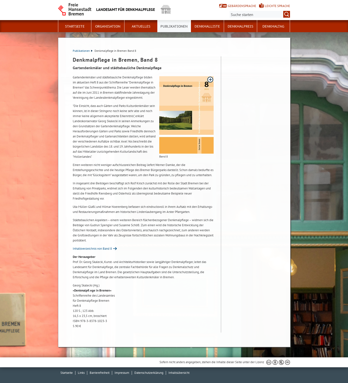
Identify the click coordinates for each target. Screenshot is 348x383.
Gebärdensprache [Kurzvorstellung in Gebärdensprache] (242, 6)
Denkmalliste (207, 26)
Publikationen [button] (174, 26)
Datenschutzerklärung (148, 373)
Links (81, 373)
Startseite (75, 26)
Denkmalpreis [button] (240, 26)
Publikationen (83, 51)
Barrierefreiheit (99, 373)
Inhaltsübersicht (178, 373)
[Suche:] (260, 14)
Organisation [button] (107, 26)
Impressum (122, 373)
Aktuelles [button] (141, 26)
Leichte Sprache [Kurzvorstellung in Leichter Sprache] (277, 6)
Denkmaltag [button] (273, 26)
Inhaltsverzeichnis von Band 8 (92, 249)
